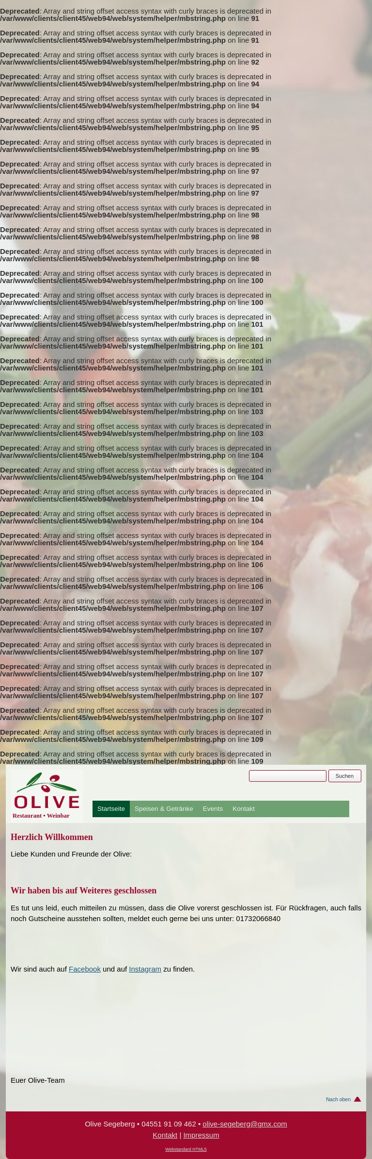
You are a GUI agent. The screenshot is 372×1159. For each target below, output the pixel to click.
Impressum (201, 1135)
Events (213, 809)
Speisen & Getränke (164, 809)
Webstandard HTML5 (185, 1149)
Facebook (85, 969)
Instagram (145, 969)
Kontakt (243, 809)
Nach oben (338, 1099)
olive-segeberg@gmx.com (244, 1124)
